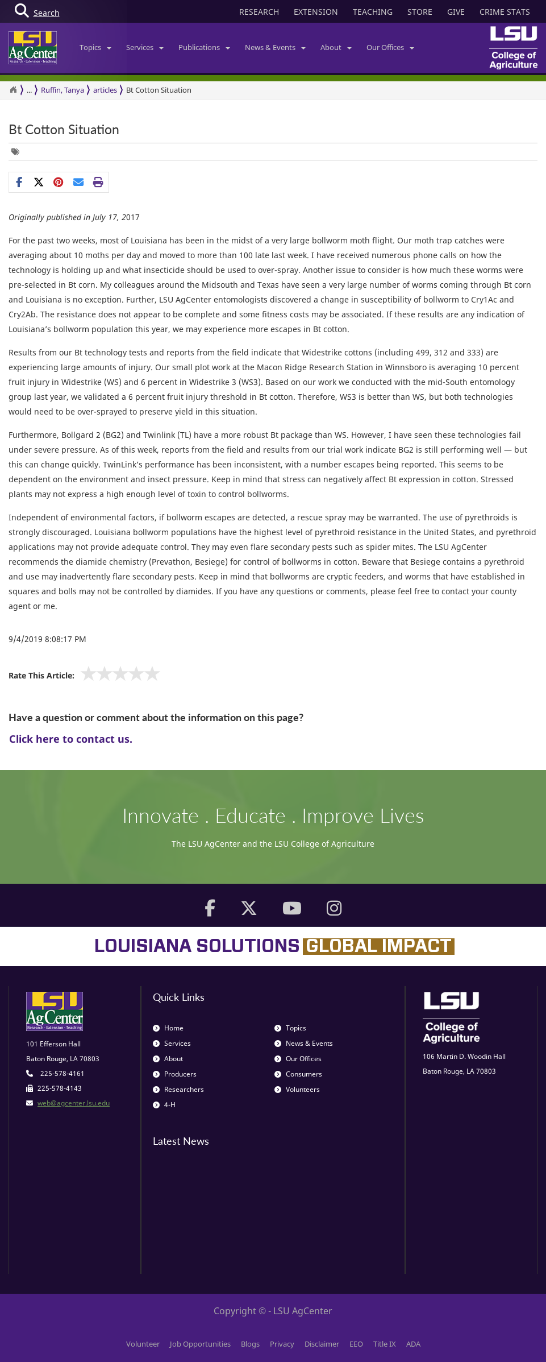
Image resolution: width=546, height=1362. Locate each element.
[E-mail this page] (79, 182)
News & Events (275, 47)
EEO (356, 1344)
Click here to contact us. (70, 739)
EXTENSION (316, 11)
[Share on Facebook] (19, 182)
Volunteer (143, 1344)
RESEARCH (259, 11)
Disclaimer (322, 1344)
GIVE (456, 11)
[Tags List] (18, 151)
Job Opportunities (200, 1344)
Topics (95, 47)
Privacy (282, 1344)
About (336, 47)
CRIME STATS (505, 11)
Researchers (178, 1089)
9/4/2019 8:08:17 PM (47, 639)
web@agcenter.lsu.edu (73, 1103)
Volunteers (297, 1089)
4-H (164, 1105)
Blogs (250, 1344)
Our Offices (390, 47)
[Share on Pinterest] (59, 182)
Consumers (298, 1074)
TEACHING (373, 11)
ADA (413, 1344)
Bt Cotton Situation (158, 90)
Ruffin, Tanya (62, 90)
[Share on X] (39, 182)
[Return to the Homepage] (13, 89)
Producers (175, 1074)
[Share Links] (59, 182)
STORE (419, 11)
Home (168, 1028)
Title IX (384, 1344)
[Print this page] (99, 182)
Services (145, 47)
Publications (204, 47)
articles (105, 90)
